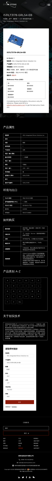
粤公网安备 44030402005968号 (37, 469)
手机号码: (8, 387)
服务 (4, 440)
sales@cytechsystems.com (16, 105)
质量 (4, 443)
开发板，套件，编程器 (10, 19)
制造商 (20, 443)
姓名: (6, 373)
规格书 (14, 75)
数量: (6, 366)
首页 (4, 438)
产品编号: (8, 360)
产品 (19, 438)
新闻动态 (5, 448)
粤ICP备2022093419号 (26, 471)
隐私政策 (36, 443)
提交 (19, 402)
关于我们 (5, 445)
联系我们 (14, 407)
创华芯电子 (36, 448)
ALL (20, 302)
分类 (19, 440)
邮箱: (6, 393)
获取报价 (20, 448)
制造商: (7, 353)
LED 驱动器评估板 (26, 19)
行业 (19, 445)
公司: (6, 380)
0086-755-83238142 (27, 459)
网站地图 (36, 445)
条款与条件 (36, 440)
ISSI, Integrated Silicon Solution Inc (15, 21)
